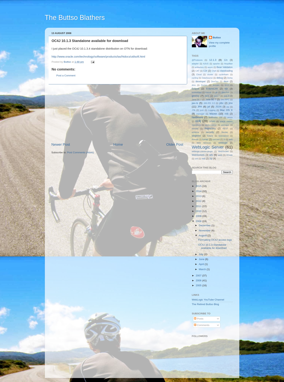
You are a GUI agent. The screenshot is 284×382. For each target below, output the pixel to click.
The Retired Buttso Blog (205, 304)
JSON (218, 106)
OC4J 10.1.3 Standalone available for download (212, 246)
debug (220, 78)
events (208, 92)
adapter (195, 63)
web (231, 139)
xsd (203, 158)
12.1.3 (212, 60)
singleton (196, 135)
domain (216, 85)
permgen (225, 125)
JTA (193, 110)
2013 (199, 196)
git (216, 92)
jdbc (221, 103)
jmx (231, 103)
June (202, 259)
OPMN (212, 121)
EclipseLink (212, 88)
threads (195, 139)
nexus (230, 117)
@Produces (197, 60)
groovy (196, 95)
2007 (199, 275)
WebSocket (223, 151)
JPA (200, 106)
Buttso (217, 37)
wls (211, 154)
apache (216, 63)
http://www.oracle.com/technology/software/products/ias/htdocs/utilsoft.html (98, 56)
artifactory (199, 67)
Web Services (204, 143)
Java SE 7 (210, 99)
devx (226, 81)
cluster (210, 74)
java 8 (226, 96)
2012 (199, 201)
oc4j (198, 121)
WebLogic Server (208, 147)
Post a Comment (66, 75)
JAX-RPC (225, 99)
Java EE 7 (197, 99)
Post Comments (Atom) (80, 152)
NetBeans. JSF (215, 117)
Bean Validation (225, 67)
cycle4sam (224, 74)
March (203, 269)
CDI (205, 71)
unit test (216, 139)
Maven (213, 113)
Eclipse (195, 88)
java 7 (217, 96)
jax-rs (195, 103)
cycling (195, 78)
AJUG (206, 63)
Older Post (174, 144)
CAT (197, 71)
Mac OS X (226, 110)
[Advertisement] (117, 113)
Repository (210, 128)
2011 (199, 206)
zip (210, 158)
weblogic (222, 143)
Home (118, 144)
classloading (226, 71)
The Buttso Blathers (75, 17)
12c (226, 60)
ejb (226, 88)
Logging (211, 110)
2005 (199, 285)
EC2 (227, 85)
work (220, 155)
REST (225, 128)
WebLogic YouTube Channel (208, 299)
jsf (208, 106)
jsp (227, 107)
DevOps (215, 81)
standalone (224, 136)
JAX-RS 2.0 (209, 103)
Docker (204, 85)
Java (206, 96)
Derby (230, 78)
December (205, 225)
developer (200, 81)
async (210, 67)
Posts (198, 318)
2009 (199, 216)
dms (194, 85)
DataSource (207, 78)
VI (224, 139)
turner (205, 139)
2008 (199, 221)
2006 (199, 280)
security (210, 132)
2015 (199, 186)
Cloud (199, 74)
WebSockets (198, 155)
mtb (226, 113)
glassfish (225, 92)
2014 (199, 191)
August (203, 235)
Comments (201, 325)
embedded (197, 92)
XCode (229, 155)
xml (196, 158)
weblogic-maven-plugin (202, 151)
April (202, 264)
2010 (199, 211)
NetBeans (197, 117)
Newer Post (60, 144)
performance (211, 125)
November (205, 230)
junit (202, 110)
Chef (214, 71)
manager (200, 114)
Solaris (210, 136)
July (201, 254)
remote (195, 128)
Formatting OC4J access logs (215, 239)
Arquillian (228, 63)
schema (195, 132)
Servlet (225, 132)
